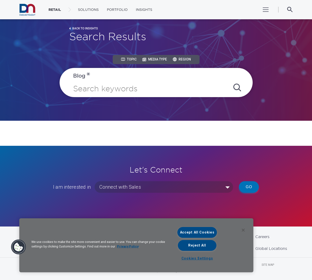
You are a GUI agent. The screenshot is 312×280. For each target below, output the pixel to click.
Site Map (268, 265)
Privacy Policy (128, 246)
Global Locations (271, 248)
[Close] (243, 230)
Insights (144, 9)
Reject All (197, 245)
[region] (136, 245)
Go (249, 187)
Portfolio (117, 9)
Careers (262, 236)
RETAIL (55, 9)
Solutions (88, 9)
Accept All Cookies (197, 232)
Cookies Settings (197, 258)
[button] (18, 247)
